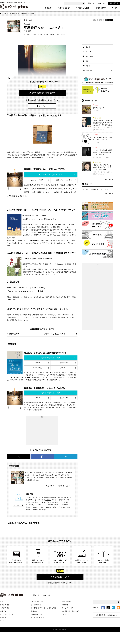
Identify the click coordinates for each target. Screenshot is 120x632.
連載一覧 (3, 611)
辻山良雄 (29, 494)
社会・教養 (89, 56)
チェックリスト (97, 189)
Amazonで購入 (37, 180)
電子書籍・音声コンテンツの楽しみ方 (43, 608)
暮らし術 (88, 52)
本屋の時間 (13, 13)
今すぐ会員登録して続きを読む (42, 93)
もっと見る (108, 179)
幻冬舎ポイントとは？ (38, 614)
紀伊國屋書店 (37, 368)
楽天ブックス (64, 363)
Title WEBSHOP (37, 157)
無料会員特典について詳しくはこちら (60, 583)
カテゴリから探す (82, 8)
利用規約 (65, 605)
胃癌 (58, 34)
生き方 (6, 13)
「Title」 (48, 500)
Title (52, 34)
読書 (35, 34)
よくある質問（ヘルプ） (39, 617)
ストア (114, 8)
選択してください (64, 486)
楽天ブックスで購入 (64, 180)
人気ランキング (64, 8)
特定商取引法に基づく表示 (70, 611)
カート (91, 3)
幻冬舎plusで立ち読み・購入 (50, 175)
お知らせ (89, 70)
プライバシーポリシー (69, 608)
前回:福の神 (14, 334)
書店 (46, 34)
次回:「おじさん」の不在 (55, 334)
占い (108, 189)
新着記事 (48, 8)
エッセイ (28, 34)
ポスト (109, 20)
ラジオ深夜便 (36, 309)
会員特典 (34, 611)
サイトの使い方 (36, 605)
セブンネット (64, 368)
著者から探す (100, 8)
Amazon (37, 363)
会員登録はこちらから (60, 577)
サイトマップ (66, 614)
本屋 (40, 34)
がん (64, 34)
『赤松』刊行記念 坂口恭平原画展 (36, 258)
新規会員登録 (114, 3)
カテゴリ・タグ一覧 (6, 614)
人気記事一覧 (4, 608)
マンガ (88, 66)
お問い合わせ (66, 601)
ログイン (102, 3)
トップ (2, 601)
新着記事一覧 (4, 605)
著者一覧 (3, 617)
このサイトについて (37, 601)
